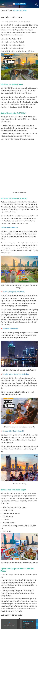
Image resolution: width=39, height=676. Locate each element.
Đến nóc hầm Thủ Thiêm (9, 493)
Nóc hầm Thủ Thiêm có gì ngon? (13, 48)
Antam (7, 119)
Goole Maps (22, 192)
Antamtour (27, 32)
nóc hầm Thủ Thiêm (25, 30)
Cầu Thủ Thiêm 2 (6, 310)
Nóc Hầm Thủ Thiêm (8, 88)
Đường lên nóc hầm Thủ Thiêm (11, 116)
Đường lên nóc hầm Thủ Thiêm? (13, 42)
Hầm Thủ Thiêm (25, 136)
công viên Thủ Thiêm (8, 99)
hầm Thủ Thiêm (22, 130)
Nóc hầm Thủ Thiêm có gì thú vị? (13, 45)
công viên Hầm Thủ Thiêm (23, 202)
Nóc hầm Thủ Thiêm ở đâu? (11, 39)
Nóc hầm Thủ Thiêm (7, 25)
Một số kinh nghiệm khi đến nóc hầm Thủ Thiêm (18, 51)
